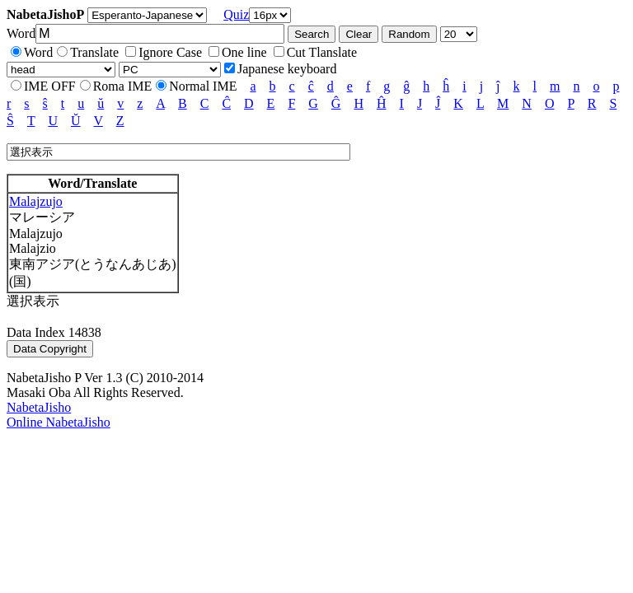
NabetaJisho (39, 407)
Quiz (236, 14)
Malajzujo (36, 201)
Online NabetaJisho (58, 422)
